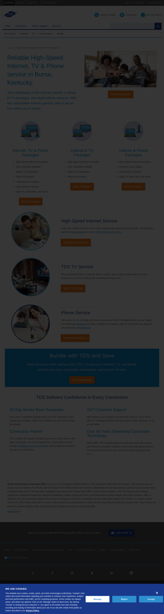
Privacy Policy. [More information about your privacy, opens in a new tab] (32, 611)
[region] (82, 599)
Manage (97, 599)
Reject (124, 599)
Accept (151, 599)
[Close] (156, 592)
